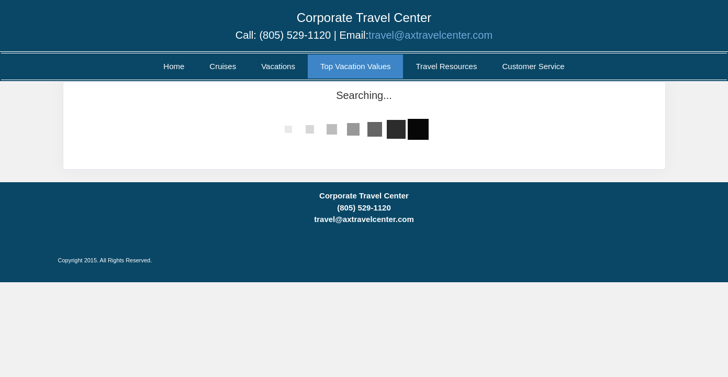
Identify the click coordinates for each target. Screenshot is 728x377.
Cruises (222, 66)
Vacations (278, 66)
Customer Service (533, 66)
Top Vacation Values (355, 66)
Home (173, 66)
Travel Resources (446, 66)
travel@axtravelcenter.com (430, 35)
